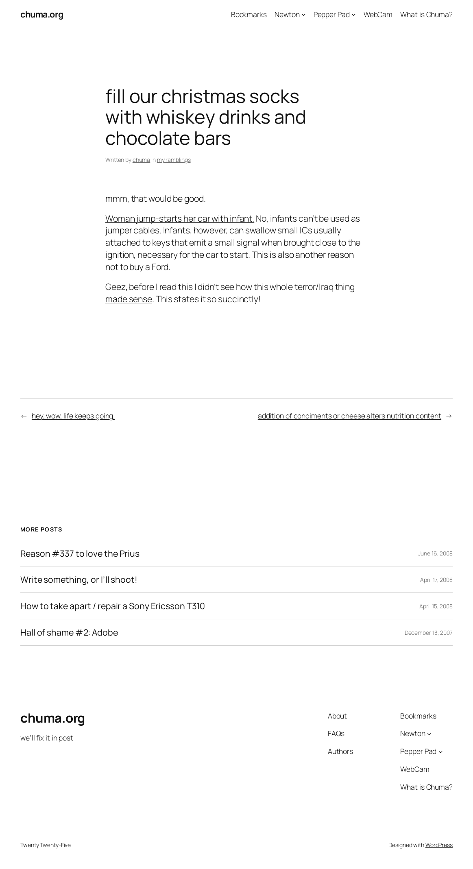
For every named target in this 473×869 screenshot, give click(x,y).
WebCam (378, 14)
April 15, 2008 (436, 606)
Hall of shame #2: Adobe (69, 632)
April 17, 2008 (436, 580)
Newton (287, 14)
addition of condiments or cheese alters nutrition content (349, 415)
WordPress (439, 845)
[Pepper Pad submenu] (353, 14)
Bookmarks (249, 14)
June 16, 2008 (435, 553)
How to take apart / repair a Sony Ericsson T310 (112, 606)
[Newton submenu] (303, 14)
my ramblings (174, 159)
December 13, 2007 (429, 632)
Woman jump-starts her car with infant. (179, 218)
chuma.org (41, 14)
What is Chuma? (426, 14)
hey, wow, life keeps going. (73, 415)
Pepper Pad (332, 14)
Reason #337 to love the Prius (80, 553)
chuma (141, 159)
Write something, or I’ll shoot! (78, 579)
